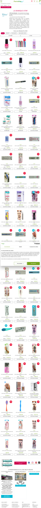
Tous (3, 33)
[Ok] (40, 4)
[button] (37, 1)
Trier (30, 35)
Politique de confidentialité (35, 506)
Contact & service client (15, 506)
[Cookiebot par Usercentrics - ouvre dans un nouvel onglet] (35, 243)
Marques (5, 5)
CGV (33, 504)
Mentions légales (35, 505)
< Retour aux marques (6, 7)
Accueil (2, 5)
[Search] (19, 4)
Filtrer (10, 35)
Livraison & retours (15, 505)
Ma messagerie (4, 504)
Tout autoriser (33, 263)
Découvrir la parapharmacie (7, 496)
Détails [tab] (20, 246)
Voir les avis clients (34, 473)
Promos (7, 33)
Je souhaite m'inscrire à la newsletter (20, 463)
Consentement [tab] (7, 246)
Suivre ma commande (5, 505)
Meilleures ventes (22, 33)
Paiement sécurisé (15, 504)
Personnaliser (20, 263)
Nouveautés (14, 33)
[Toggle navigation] (1, 1)
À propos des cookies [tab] (34, 246)
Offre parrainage (4, 506)
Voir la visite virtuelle (20, 485)
